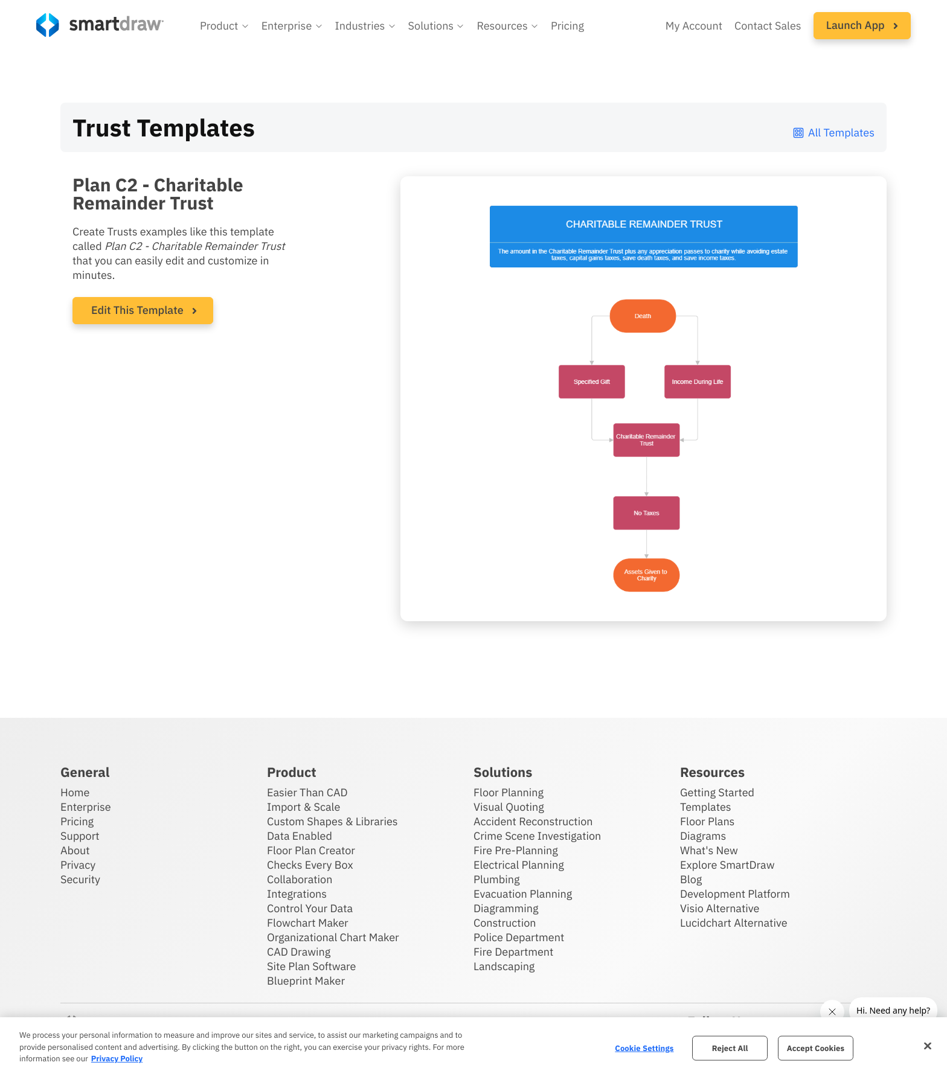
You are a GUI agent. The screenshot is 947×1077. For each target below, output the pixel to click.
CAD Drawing (298, 952)
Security (80, 879)
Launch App (862, 25)
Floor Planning (509, 792)
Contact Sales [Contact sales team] (767, 26)
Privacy (77, 865)
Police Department (519, 937)
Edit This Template (137, 310)
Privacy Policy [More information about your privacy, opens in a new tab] (117, 1058)
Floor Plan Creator (311, 850)
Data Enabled (299, 836)
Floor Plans (707, 821)
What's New (709, 850)
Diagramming (506, 908)
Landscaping (504, 966)
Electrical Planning (519, 865)
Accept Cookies (815, 1048)
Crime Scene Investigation (537, 836)
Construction (505, 923)
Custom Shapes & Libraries (332, 821)
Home (74, 792)
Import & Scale (303, 807)
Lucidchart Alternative (734, 923)
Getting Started (717, 792)
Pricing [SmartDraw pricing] (567, 26)
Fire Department (513, 952)
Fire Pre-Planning (516, 850)
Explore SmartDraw (727, 865)
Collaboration (299, 879)
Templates (705, 807)
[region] (473, 1047)
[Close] (927, 1045)
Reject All (730, 1048)
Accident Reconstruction (533, 821)
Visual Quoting (509, 807)
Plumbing (496, 879)
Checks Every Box (310, 865)
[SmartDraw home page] (100, 25)
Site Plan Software (311, 966)
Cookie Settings (644, 1048)
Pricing (77, 821)
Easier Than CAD (307, 792)
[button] (224, 26)
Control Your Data (310, 908)
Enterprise (85, 807)
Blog (691, 879)
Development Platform (735, 894)
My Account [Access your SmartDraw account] (694, 26)
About (75, 850)
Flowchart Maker (307, 923)
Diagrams (703, 836)
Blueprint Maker (306, 981)
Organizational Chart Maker (333, 937)
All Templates (833, 132)
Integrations (297, 894)
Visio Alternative (719, 908)
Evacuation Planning (523, 894)
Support (80, 836)
